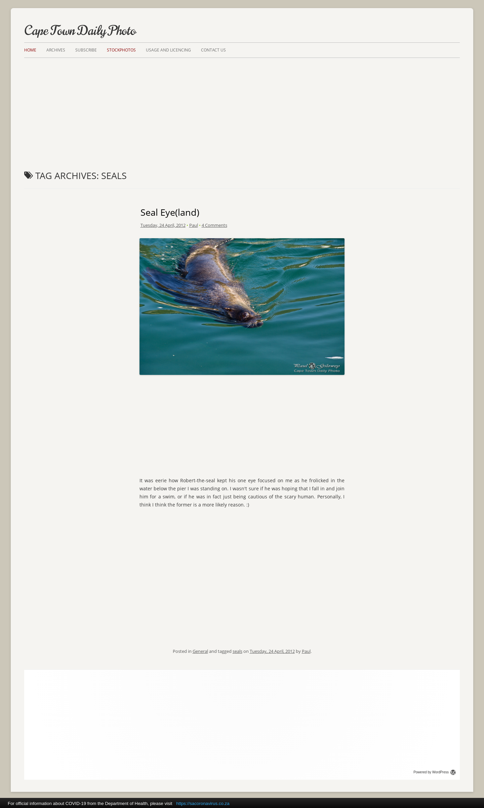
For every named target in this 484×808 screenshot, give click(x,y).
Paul (193, 225)
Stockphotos (121, 50)
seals (237, 651)
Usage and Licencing (168, 50)
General (200, 651)
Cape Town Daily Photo (80, 31)
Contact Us (213, 50)
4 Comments (214, 225)
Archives (55, 50)
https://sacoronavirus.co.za (203, 803)
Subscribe (86, 50)
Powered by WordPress (434, 772)
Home (30, 50)
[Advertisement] (242, 108)
